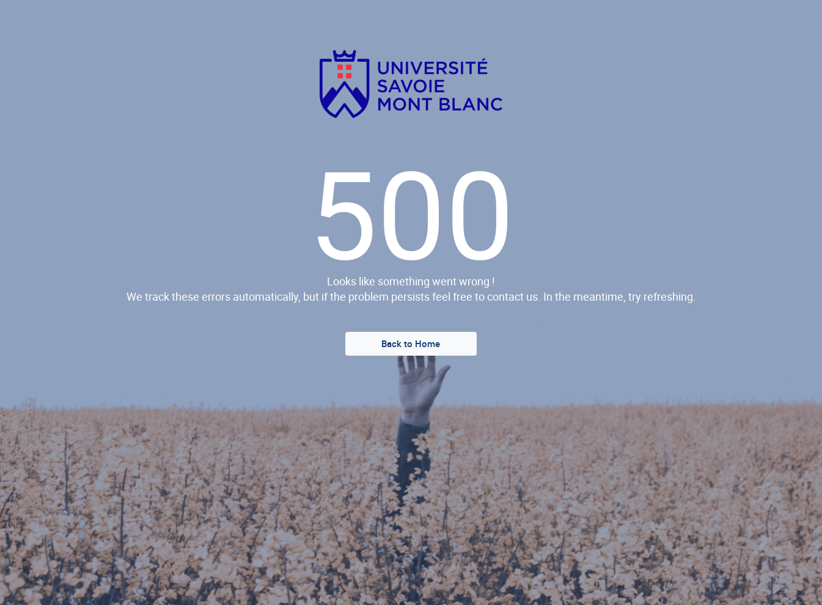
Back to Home (410, 343)
